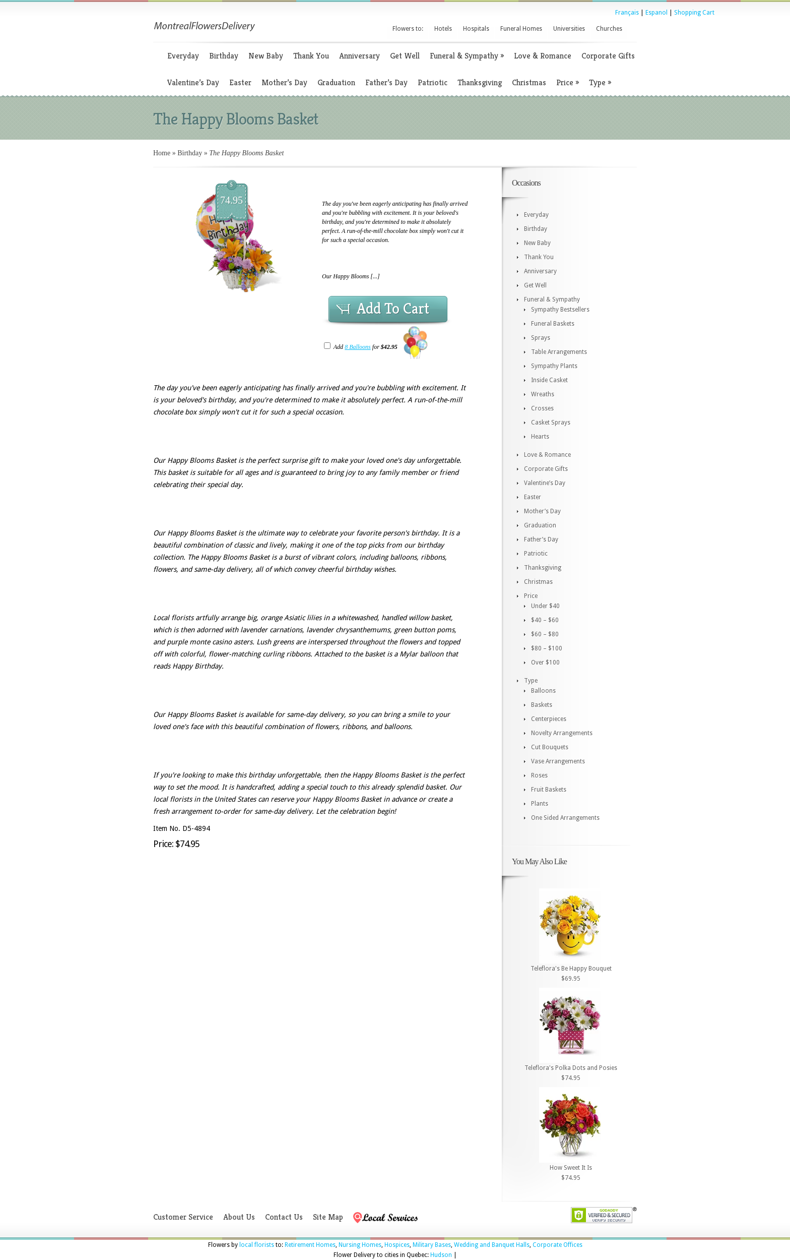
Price (567, 82)
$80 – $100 (546, 648)
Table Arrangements (559, 351)
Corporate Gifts (608, 55)
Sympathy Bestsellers (560, 309)
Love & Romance (542, 55)
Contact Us (284, 1217)
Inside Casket (549, 380)
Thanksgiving (479, 82)
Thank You (311, 55)
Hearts (540, 436)
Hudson (441, 1254)
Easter (240, 82)
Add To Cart (393, 308)
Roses (539, 775)
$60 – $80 (545, 634)
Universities (569, 28)
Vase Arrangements (558, 761)
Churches (609, 28)
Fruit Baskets (548, 789)
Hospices (397, 1244)
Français (627, 12)
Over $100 (545, 662)
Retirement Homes (310, 1244)
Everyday (183, 55)
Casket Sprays (550, 422)
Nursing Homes (360, 1244)
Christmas (529, 82)
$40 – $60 (545, 620)
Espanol (656, 12)
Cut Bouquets (549, 747)
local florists (256, 1244)
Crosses (542, 408)
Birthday (223, 55)
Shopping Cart (694, 12)
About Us (239, 1217)
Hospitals (476, 28)
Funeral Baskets (552, 323)
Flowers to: (407, 28)
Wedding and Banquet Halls (492, 1244)
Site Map (328, 1217)
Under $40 (545, 606)
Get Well (405, 55)
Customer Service (183, 1217)
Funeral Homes (521, 28)
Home (161, 153)
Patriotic (432, 82)
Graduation (336, 82)
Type (600, 82)
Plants (539, 803)
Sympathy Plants (554, 366)
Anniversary (359, 55)
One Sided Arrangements (565, 817)
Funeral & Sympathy (467, 55)
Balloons (543, 690)
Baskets (541, 704)
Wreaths (542, 394)
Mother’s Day (284, 82)
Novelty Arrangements (561, 733)
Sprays (540, 337)
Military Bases (432, 1244)
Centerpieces (548, 719)
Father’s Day (386, 82)
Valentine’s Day (193, 82)
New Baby (265, 55)
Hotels (443, 28)
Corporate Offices (557, 1244)
